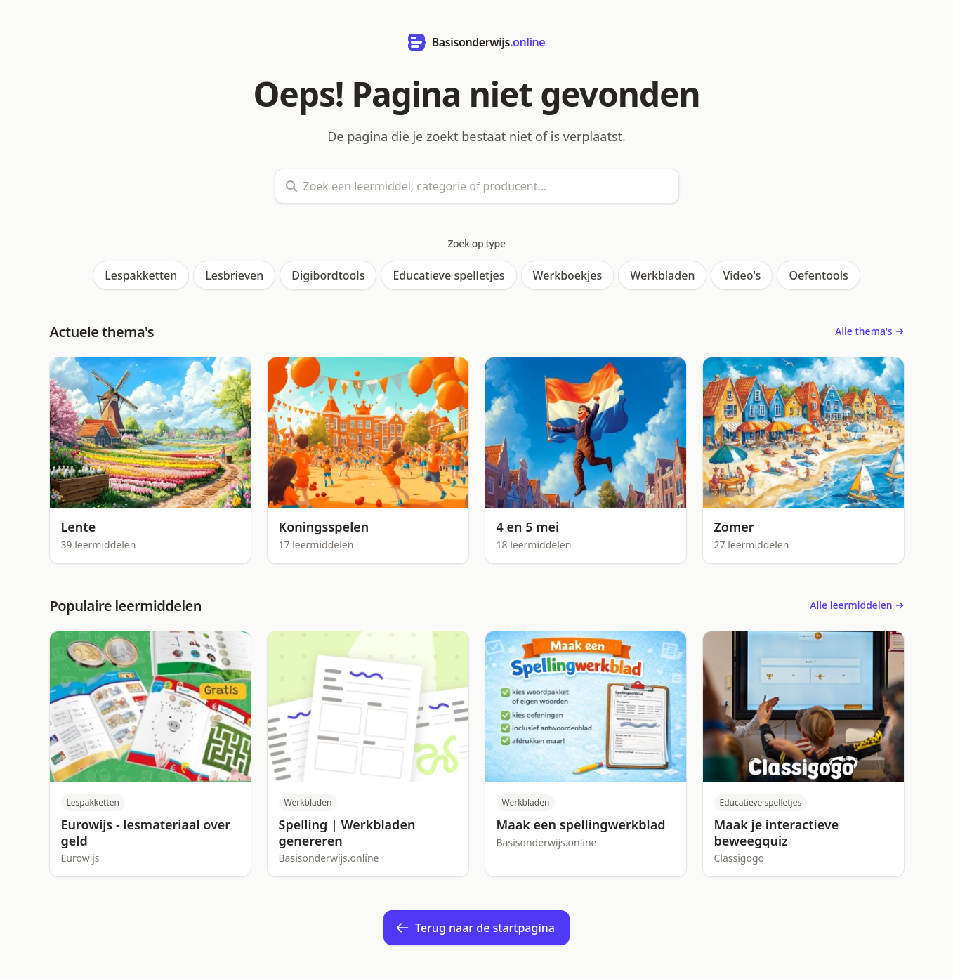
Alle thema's (869, 331)
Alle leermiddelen (856, 605)
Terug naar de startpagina (475, 927)
